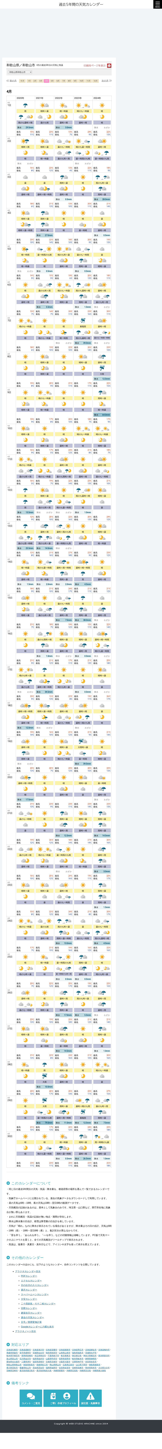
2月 (34, 81)
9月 (75, 81)
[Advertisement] (81, 33)
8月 (70, 81)
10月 (83, 81)
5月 (51, 81)
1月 (28, 81)
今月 (21, 81)
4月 (46, 81)
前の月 (11, 80)
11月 (90, 81)
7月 (63, 81)
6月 (58, 81)
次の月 (107, 80)
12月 (97, 81)
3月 (40, 81)
